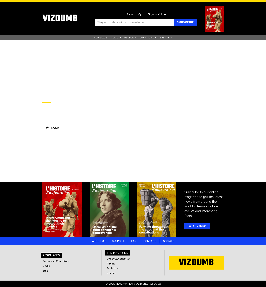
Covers (111, 273)
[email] (134, 22)
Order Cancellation (118, 259)
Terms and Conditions (55, 261)
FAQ (133, 241)
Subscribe (185, 22)
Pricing (111, 263)
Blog (45, 270)
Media (46, 266)
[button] (134, 14)
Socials (168, 241)
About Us (98, 241)
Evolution (113, 268)
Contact (149, 241)
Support (118, 241)
